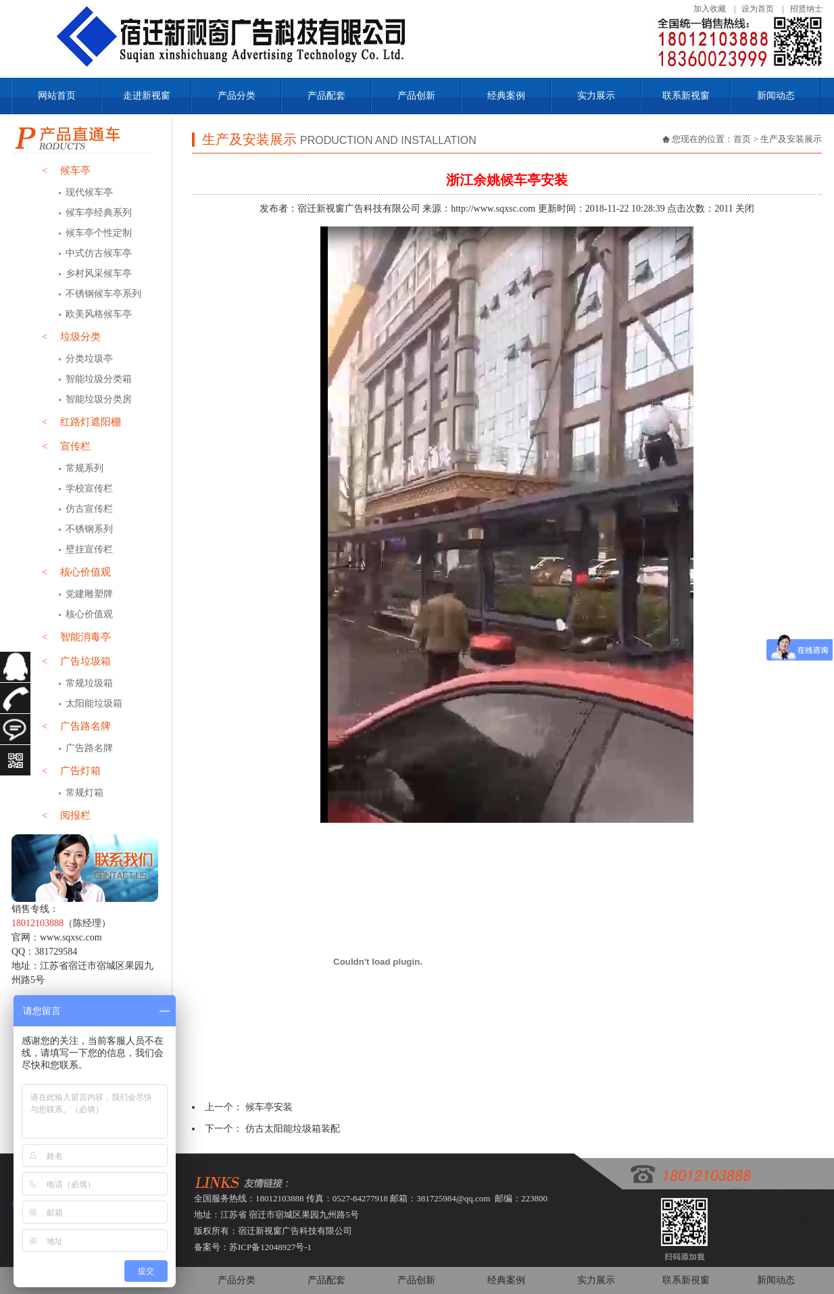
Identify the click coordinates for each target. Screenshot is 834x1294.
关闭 (744, 208)
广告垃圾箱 (76, 661)
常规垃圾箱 (89, 683)
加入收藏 (709, 9)
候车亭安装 (269, 1107)
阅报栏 (66, 815)
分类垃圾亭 (89, 359)
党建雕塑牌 (89, 594)
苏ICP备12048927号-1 (270, 1247)
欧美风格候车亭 (99, 314)
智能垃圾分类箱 (99, 379)
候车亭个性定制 (99, 233)
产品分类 (236, 96)
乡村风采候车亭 (99, 273)
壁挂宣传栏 (89, 549)
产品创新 (416, 96)
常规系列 (84, 468)
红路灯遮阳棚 (81, 421)
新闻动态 (776, 96)
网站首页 (57, 96)
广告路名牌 (76, 726)
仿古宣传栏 (89, 509)
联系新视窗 (686, 96)
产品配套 (326, 96)
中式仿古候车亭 (99, 253)
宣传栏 (66, 446)
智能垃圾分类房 (99, 399)
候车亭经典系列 (99, 213)
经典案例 (506, 96)
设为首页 (757, 9)
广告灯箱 (71, 770)
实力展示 (596, 96)
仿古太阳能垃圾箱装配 (292, 1129)
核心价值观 (76, 572)
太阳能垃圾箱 (94, 703)
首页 (742, 139)
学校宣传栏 (89, 488)
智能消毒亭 (76, 636)
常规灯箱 (84, 793)
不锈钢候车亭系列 (103, 294)
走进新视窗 (146, 96)
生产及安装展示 (791, 139)
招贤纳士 (806, 9)
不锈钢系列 (89, 529)
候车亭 (66, 170)
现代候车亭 (89, 192)
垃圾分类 (71, 336)
